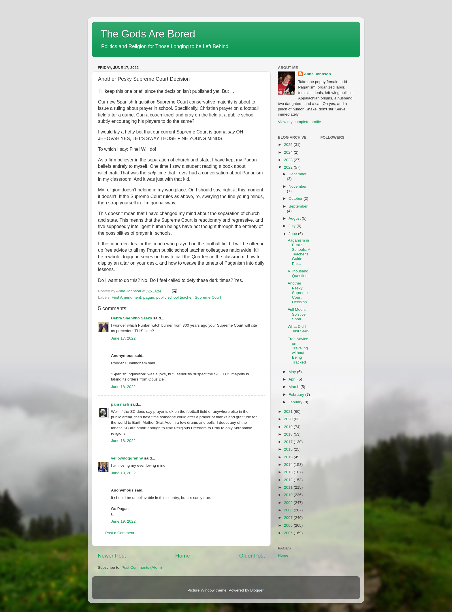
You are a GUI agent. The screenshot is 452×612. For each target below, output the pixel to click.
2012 (289, 480)
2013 (289, 472)
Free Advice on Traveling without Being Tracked (298, 350)
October (296, 198)
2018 (289, 434)
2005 (289, 533)
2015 (289, 457)
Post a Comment (119, 533)
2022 (289, 167)
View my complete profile (299, 122)
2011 (289, 487)
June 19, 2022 (123, 521)
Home (182, 556)
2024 (289, 152)
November (297, 186)
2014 (289, 464)
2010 (289, 495)
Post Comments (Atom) (142, 567)
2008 (289, 510)
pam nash (120, 404)
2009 (289, 502)
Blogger (256, 590)
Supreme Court (208, 297)
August (295, 218)
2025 (289, 144)
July (293, 226)
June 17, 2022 (123, 338)
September (298, 206)
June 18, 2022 (123, 387)
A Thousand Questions (299, 273)
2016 (289, 449)
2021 (289, 411)
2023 (289, 160)
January (296, 402)
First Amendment (126, 297)
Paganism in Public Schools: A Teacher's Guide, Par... (299, 252)
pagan (148, 297)
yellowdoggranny (127, 458)
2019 (289, 427)
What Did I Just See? (298, 328)
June (293, 233)
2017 (289, 442)
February (297, 394)
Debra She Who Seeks (131, 318)
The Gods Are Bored (148, 34)
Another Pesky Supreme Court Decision (298, 292)
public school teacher (174, 297)
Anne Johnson (317, 74)
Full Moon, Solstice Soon (297, 314)
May (293, 372)
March (294, 387)
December (297, 174)
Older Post (252, 556)
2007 (289, 517)
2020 (289, 419)
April (293, 379)
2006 (289, 525)
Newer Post (112, 556)
